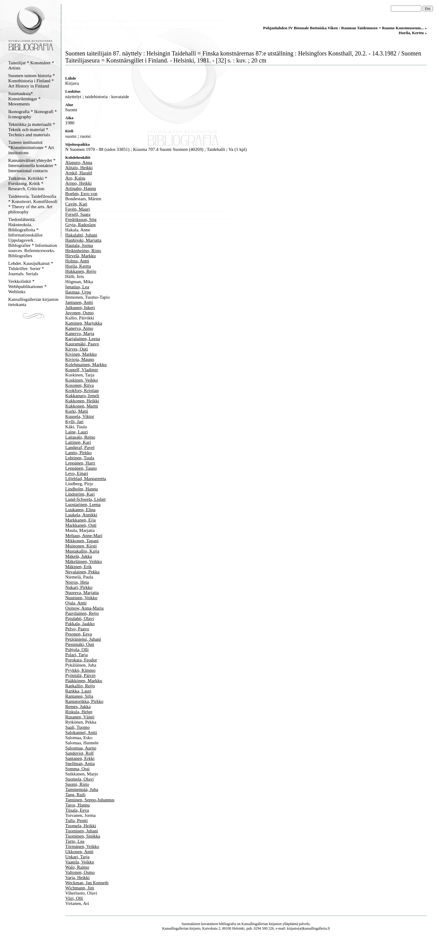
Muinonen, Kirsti (81, 545)
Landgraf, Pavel (80, 447)
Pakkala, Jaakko (80, 623)
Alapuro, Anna (78, 162)
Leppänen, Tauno (81, 468)
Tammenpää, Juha (81, 789)
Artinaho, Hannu (80, 188)
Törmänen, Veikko (82, 846)
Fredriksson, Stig (81, 219)
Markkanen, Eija (80, 520)
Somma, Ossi (77, 768)
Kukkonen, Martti (81, 406)
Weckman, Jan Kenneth (87, 882)
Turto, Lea (74, 841)
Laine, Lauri (76, 431)
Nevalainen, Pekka (82, 571)
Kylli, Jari (74, 421)
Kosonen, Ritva (79, 385)
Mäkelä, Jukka (78, 556)
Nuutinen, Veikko (81, 597)
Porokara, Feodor (81, 659)
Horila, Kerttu (78, 266)
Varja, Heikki (77, 877)
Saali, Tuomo (77, 727)
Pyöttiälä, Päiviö (80, 675)
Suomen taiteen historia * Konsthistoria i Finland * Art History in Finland (31, 80)
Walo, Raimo (77, 867)
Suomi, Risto (77, 784)
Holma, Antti (77, 260)
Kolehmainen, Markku (86, 364)
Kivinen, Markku (81, 354)
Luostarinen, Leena (83, 504)
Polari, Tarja (76, 654)
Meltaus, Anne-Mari (83, 535)
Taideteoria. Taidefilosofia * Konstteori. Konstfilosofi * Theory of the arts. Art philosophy (32, 204)
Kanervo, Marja (79, 333)
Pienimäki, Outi (79, 644)
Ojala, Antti (76, 602)
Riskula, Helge (78, 711)
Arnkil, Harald (78, 172)
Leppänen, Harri (80, 463)
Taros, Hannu (77, 805)
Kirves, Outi (76, 349)
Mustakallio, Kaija (82, 551)
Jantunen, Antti (79, 302)
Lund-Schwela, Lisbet (85, 499)
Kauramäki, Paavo (82, 343)
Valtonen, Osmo (80, 872)
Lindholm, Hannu (81, 488)
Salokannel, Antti (81, 732)
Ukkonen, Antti (79, 851)
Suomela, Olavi (79, 779)
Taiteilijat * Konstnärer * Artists (31, 65)
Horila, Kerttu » (413, 32)
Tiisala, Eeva (77, 810)
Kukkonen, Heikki (82, 400)
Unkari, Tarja (77, 856)
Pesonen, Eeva (78, 634)
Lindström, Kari (80, 494)
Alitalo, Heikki (79, 167)
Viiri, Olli (74, 898)
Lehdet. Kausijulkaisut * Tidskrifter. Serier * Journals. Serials (30, 268)
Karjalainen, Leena (82, 338)
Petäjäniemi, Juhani (83, 639)
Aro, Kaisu (75, 178)
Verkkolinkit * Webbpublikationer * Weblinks (27, 286)
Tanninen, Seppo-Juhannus (89, 799)
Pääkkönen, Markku (83, 680)
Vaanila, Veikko (79, 862)
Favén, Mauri (77, 209)
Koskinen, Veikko (81, 380)
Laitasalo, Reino (80, 437)
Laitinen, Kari (78, 442)
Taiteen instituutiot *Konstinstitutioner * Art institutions (31, 147)
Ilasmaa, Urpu (78, 292)
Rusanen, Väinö (80, 716)
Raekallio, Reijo (80, 685)
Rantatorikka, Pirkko (84, 701)
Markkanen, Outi (80, 525)
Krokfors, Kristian (82, 390)
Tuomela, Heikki (80, 825)
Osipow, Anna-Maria (84, 608)
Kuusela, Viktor (79, 416)
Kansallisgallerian (254, 924)
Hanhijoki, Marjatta (83, 240)
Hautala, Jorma (79, 245)
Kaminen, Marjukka (83, 323)
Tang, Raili (75, 794)
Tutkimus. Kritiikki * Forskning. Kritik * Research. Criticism (27, 183)
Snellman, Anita (80, 763)
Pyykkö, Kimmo (80, 670)
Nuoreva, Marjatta (82, 592)
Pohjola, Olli (77, 649)
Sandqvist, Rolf (79, 753)
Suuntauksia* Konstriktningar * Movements (24, 98)
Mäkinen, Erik (78, 566)
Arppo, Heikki (78, 183)
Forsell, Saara (77, 214)
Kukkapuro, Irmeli (82, 395)
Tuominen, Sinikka (82, 836)
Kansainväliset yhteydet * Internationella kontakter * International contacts (32, 165)
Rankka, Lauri (78, 691)
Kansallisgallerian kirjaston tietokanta (33, 302)
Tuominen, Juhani (81, 830)
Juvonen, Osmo (79, 312)
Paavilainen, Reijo (82, 613)
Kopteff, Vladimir (81, 369)
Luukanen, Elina (80, 509)
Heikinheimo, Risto (83, 250)
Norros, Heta (77, 582)
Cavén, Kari (76, 203)
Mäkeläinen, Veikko (83, 561)
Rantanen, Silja (79, 696)
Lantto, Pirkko (78, 452)
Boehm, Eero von (81, 193)
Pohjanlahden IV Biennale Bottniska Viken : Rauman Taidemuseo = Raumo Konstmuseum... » (345, 28)
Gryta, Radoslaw (80, 224)
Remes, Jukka (78, 706)
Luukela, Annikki (81, 514)
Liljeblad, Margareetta (85, 478)
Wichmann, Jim (79, 887)
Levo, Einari (76, 473)
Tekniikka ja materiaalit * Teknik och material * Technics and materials (31, 129)
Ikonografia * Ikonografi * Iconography (32, 114)
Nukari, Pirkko (78, 587)
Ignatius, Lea (77, 286)
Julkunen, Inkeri (80, 307)
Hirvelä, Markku (80, 255)
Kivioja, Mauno (79, 359)
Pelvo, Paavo (77, 628)
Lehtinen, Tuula (79, 457)
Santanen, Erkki (80, 758)
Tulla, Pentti (76, 820)
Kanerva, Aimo (79, 328)
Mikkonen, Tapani (82, 540)
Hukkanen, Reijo (80, 271)
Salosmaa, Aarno (80, 748)
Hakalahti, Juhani (81, 235)
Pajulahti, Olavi (79, 618)
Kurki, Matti (76, 411)
